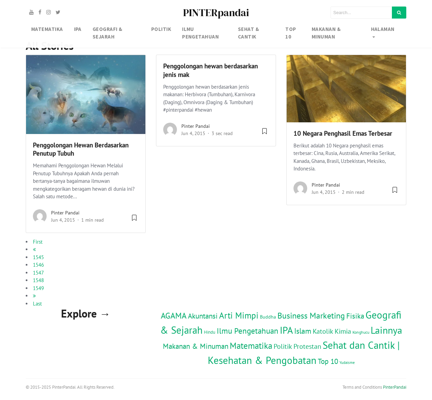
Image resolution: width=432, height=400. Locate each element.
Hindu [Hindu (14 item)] (209, 332)
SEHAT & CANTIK (248, 33)
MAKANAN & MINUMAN (326, 33)
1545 (38, 257)
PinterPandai (394, 387)
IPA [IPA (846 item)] (286, 330)
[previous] (34, 249)
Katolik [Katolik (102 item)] (323, 331)
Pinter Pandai (65, 213)
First (38, 241)
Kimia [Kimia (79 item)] (343, 331)
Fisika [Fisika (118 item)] (355, 316)
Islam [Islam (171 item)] (302, 331)
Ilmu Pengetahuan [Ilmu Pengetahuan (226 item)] (247, 330)
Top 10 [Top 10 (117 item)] (328, 361)
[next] (34, 295)
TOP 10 (290, 33)
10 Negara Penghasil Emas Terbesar (342, 133)
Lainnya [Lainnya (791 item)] (386, 330)
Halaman (383, 29)
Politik (161, 29)
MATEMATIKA (47, 29)
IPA (78, 29)
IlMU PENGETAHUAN (200, 33)
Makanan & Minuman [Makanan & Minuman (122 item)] (195, 346)
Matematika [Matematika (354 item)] (251, 345)
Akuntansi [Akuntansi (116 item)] (203, 316)
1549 (38, 288)
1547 (38, 272)
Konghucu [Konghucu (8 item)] (360, 332)
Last (37, 303)
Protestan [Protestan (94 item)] (307, 346)
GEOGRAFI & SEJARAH (107, 33)
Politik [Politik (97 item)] (283, 346)
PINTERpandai (216, 12)
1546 (38, 265)
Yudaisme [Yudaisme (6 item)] (347, 362)
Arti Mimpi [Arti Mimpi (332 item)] (239, 315)
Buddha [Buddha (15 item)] (268, 317)
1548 (38, 280)
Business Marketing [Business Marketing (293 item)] (311, 315)
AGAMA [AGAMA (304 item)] (174, 315)
